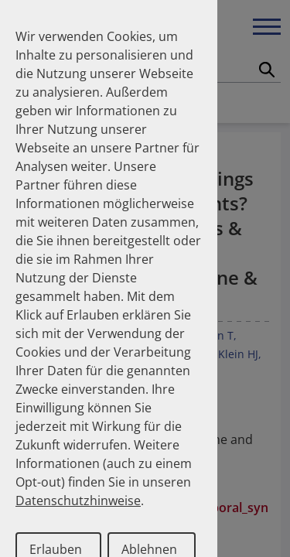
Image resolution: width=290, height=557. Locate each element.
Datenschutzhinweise (78, 500)
